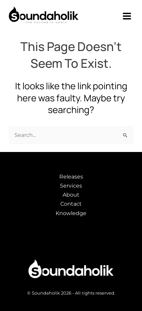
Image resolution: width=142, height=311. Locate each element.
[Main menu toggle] (127, 16)
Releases (71, 176)
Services (71, 186)
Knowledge (71, 213)
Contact (71, 204)
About (71, 195)
